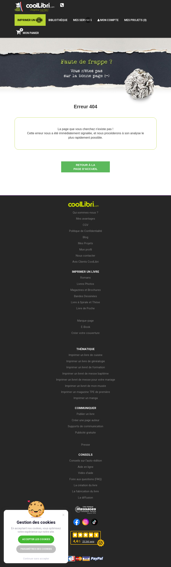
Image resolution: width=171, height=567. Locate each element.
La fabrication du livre (85, 491)
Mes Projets (85, 243)
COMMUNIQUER (85, 408)
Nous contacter (85, 255)
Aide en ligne (85, 467)
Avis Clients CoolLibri (85, 261)
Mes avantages (85, 218)
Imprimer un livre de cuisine (85, 355)
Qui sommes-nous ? (85, 212)
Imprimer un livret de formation (85, 367)
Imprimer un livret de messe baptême (85, 373)
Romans (85, 277)
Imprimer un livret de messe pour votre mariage (85, 379)
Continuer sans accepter (36, 558)
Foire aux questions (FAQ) (85, 479)
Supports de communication (85, 426)
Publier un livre (85, 414)
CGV (85, 225)
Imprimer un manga (85, 398)
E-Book (85, 327)
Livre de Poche (85, 308)
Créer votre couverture (85, 333)
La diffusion (85, 497)
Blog (85, 237)
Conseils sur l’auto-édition (85, 460)
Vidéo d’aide (85, 473)
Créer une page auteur (85, 420)
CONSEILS (85, 454)
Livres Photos (85, 284)
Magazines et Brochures (85, 290)
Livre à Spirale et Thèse (85, 302)
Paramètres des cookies (36, 549)
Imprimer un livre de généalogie (85, 361)
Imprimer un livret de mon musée (85, 386)
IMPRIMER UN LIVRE (85, 271)
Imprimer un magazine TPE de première (85, 392)
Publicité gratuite (85, 432)
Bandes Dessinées (85, 296)
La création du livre (85, 485)
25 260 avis (88, 541)
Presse (85, 444)
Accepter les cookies (36, 539)
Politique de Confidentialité (85, 231)
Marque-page (85, 320)
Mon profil (85, 249)
